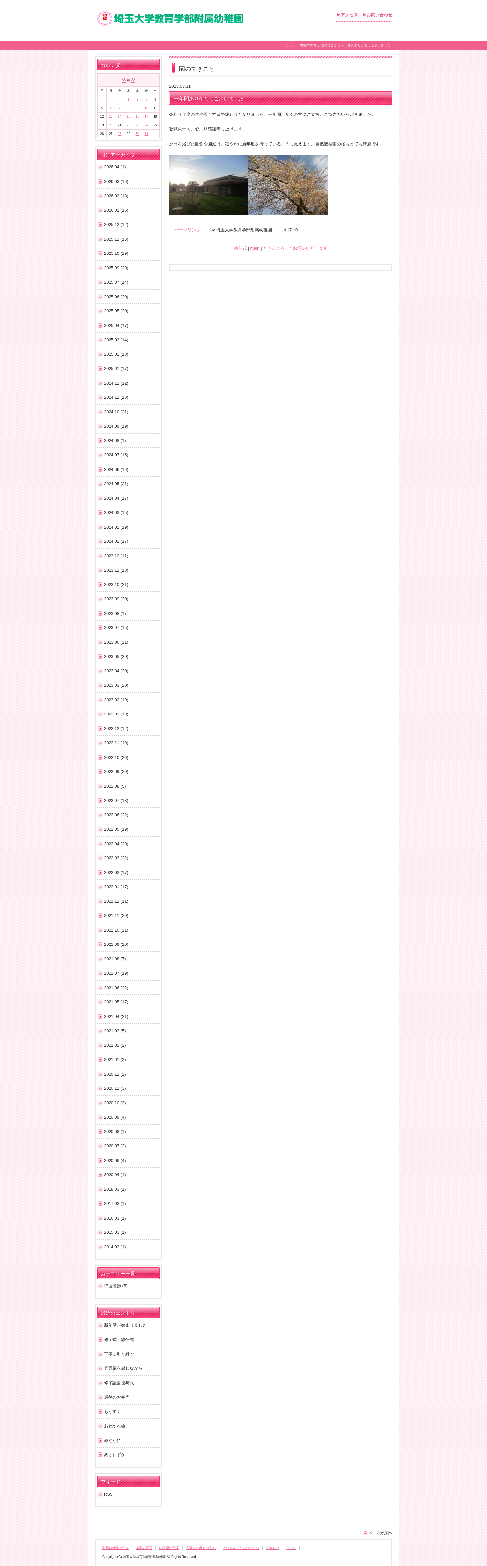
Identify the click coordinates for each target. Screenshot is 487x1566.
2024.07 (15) (116, 454)
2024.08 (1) (115, 440)
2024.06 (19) (116, 469)
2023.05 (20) (116, 656)
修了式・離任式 (119, 1339)
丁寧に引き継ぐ (119, 1354)
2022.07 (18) (116, 800)
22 (128, 125)
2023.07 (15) (116, 627)
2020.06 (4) (115, 1160)
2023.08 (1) (115, 613)
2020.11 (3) (115, 1088)
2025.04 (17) (116, 325)
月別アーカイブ (118, 155)
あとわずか (114, 1454)
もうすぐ (112, 1411)
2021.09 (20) (116, 944)
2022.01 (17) (116, 886)
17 (146, 116)
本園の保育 (308, 45)
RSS (108, 1494)
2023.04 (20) (116, 670)
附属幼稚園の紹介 (115, 1548)
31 (146, 134)
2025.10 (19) (116, 253)
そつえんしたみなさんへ (241, 1548)
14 (119, 116)
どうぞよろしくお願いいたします (295, 248)
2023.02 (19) (116, 699)
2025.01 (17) (116, 368)
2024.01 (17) (116, 541)
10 (146, 108)
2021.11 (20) (116, 915)
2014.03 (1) (115, 1246)
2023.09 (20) (116, 598)
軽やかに (112, 1440)
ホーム (290, 45)
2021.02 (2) (115, 1045)
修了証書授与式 (119, 1382)
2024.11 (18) (116, 397)
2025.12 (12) (116, 224)
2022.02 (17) (116, 872)
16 (137, 116)
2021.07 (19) (116, 973)
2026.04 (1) (115, 166)
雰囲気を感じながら (123, 1368)
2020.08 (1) (115, 1131)
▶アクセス (347, 14)
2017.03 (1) (115, 1203)
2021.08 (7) (115, 958)
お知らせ (272, 1548)
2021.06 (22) (116, 987)
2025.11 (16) (116, 239)
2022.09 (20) (116, 771)
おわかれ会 (114, 1425)
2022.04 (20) (116, 843)
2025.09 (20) (116, 267)
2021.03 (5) (115, 1030)
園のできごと (330, 45)
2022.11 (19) (116, 742)
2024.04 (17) (116, 498)
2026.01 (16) (116, 210)
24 (146, 125)
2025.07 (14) (116, 282)
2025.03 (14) (116, 339)
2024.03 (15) (116, 512)
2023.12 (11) (116, 555)
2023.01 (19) (116, 714)
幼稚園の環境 (169, 1548)
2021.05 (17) (116, 1001)
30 (137, 134)
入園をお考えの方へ (201, 1548)
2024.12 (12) (116, 383)
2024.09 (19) (116, 426)
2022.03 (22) (116, 857)
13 (110, 116)
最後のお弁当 (117, 1397)
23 (137, 125)
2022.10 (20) (116, 757)
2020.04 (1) (115, 1174)
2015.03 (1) (115, 1232)
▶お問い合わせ (377, 14)
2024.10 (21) (116, 411)
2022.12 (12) (116, 728)
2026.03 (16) (116, 181)
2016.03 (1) (115, 1218)
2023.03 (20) (116, 685)
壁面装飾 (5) (116, 1285)
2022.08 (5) (115, 786)
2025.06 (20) (116, 296)
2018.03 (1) (115, 1189)
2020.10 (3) (115, 1102)
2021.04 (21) (116, 1016)
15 (128, 116)
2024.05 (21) (116, 483)
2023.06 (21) (116, 642)
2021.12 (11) (116, 901)
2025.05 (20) (116, 310)
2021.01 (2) (115, 1059)
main (254, 248)
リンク (291, 1548)
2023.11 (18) (116, 570)
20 (110, 125)
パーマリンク (187, 229)
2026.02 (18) (116, 195)
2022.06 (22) (116, 814)
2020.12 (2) (115, 1074)
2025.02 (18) (116, 354)
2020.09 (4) (115, 1117)
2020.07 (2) (115, 1145)
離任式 (240, 248)
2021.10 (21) (116, 930)
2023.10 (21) (116, 584)
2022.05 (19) (116, 829)
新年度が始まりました (125, 1325)
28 (119, 134)
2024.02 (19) (116, 527)
